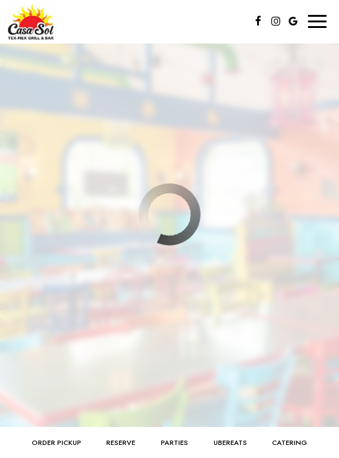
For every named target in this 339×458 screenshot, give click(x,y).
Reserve (120, 442)
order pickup (56, 442)
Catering (289, 442)
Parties (174, 442)
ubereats (230, 442)
